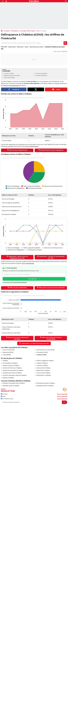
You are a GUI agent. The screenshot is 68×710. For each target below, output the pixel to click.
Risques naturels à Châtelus (11, 365)
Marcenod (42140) (8, 352)
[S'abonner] (34, 402)
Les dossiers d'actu (7, 398)
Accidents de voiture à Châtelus (12, 373)
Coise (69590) (7, 355)
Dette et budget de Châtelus (45, 360)
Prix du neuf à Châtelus (43, 373)
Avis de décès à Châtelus (10, 363)
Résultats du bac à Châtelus (11, 385)
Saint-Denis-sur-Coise (36, 47)
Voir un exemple (62, 394)
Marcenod (20, 47)
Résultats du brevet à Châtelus (45, 383)
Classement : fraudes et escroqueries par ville (50, 257)
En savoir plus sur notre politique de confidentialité (15, 282)
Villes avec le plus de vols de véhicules (51, 287)
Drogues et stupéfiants (41, 75)
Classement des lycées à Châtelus (13, 370)
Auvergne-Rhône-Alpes (27, 31)
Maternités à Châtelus (43, 370)
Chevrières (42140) (42, 352)
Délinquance (15, 31)
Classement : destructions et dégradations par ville (17, 257)
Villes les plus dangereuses (17, 150)
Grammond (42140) (8, 350)
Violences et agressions (41, 73)
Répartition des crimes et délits (11, 75)
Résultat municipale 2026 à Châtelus (14, 383)
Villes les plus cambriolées (17, 287)
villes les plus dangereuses (11, 85)
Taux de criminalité (9, 73)
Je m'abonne (32, 279)
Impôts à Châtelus (42, 363)
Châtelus (5, 360)
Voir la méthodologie (32, 146)
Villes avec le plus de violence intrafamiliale (51, 338)
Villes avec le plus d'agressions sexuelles (17, 338)
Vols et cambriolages (9, 77)
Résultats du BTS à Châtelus (44, 385)
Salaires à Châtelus (8, 378)
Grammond (11, 47)
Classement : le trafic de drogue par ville (34, 343)
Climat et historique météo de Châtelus (14, 375)
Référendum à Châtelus (43, 375)
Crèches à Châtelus (42, 365)
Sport (3, 396)
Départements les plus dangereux (50, 150)
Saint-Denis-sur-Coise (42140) (45, 350)
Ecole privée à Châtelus (43, 368)
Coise (26, 47)
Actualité (6, 31)
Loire (38, 31)
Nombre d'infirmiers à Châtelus (12, 368)
